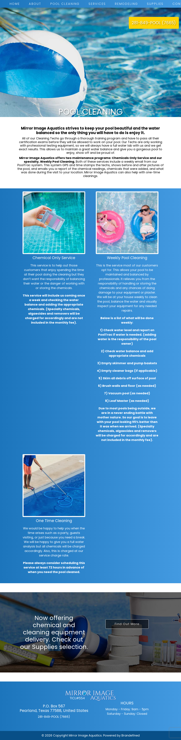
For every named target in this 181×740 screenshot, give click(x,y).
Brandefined (130, 735)
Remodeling (126, 4)
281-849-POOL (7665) (154, 23)
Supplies (155, 4)
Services (97, 4)
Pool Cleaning (65, 4)
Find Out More (127, 624)
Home (15, 4)
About (35, 4)
